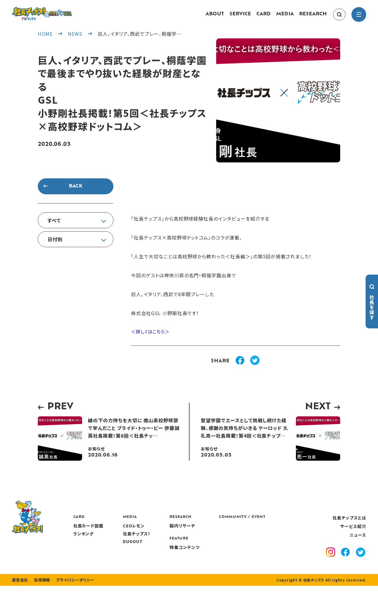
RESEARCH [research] (313, 17)
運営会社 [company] (19, 597)
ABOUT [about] (215, 17)
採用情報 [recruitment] (40, 597)
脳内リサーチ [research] (217, 531)
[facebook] (345, 559)
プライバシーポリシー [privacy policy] (71, 597)
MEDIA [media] (285, 17)
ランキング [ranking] (118, 539)
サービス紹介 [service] (353, 532)
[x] (360, 558)
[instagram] (330, 558)
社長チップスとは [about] (349, 523)
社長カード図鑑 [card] (123, 531)
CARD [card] (263, 17)
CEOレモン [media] (168, 531)
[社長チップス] (59, 10)
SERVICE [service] (240, 17)
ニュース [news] (358, 541)
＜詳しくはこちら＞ (151, 337)
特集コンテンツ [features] (219, 553)
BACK (75, 192)
